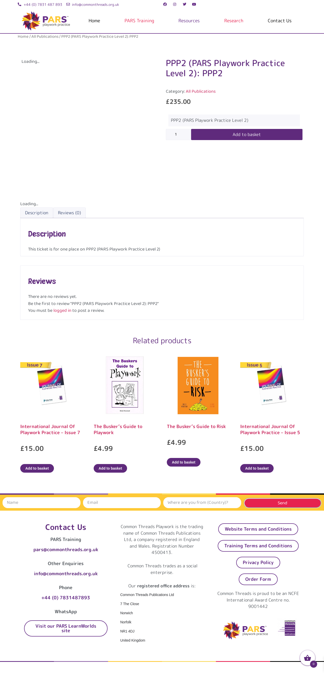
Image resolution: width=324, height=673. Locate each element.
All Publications (44, 36)
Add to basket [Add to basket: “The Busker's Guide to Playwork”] (110, 468)
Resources (189, 20)
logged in (62, 310)
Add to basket (247, 134)
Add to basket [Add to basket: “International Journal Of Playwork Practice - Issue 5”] (257, 468)
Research (233, 20)
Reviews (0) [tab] (69, 213)
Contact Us (280, 20)
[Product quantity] (178, 134)
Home (94, 20)
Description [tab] (36, 213)
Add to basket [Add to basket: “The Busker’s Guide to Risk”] (183, 462)
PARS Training (139, 20)
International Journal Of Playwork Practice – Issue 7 (50, 429)
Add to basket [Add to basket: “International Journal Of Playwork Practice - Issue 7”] (37, 468)
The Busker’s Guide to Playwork (118, 429)
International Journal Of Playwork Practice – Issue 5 (270, 429)
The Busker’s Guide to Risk (196, 426)
